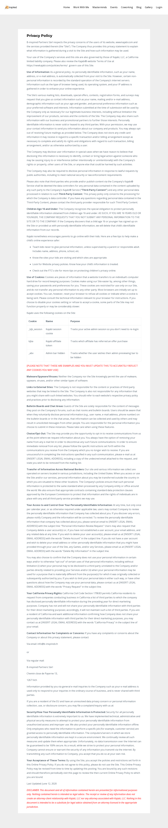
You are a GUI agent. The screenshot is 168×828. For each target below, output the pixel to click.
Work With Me (81, 7)
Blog (138, 7)
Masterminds (99, 7)
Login (159, 7)
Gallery (148, 7)
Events (114, 7)
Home (66, 7)
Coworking (127, 7)
